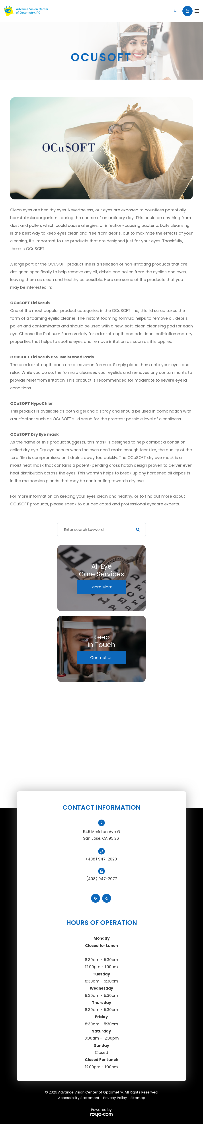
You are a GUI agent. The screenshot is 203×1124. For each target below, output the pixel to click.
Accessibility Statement (79, 1097)
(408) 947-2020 (101, 859)
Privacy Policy (115, 1097)
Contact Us (101, 657)
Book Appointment (187, 11)
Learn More (101, 587)
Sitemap (138, 1097)
